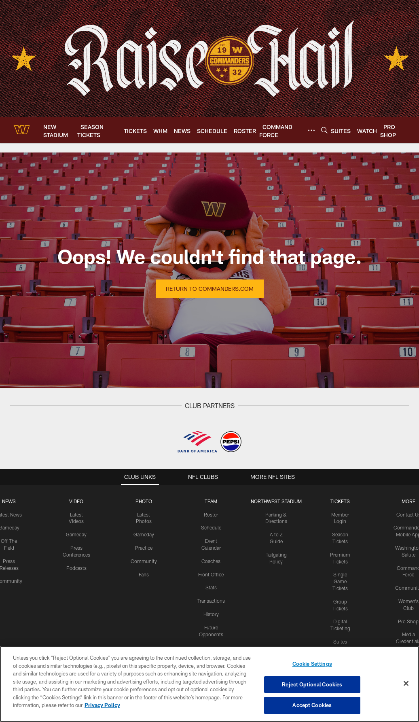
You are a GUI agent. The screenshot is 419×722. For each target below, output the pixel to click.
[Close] (406, 683)
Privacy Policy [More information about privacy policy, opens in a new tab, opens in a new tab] (102, 705)
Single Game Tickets (340, 581)
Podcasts (76, 568)
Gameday (76, 534)
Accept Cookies (312, 705)
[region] (209, 684)
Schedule (211, 527)
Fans (144, 574)
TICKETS (340, 501)
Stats (211, 587)
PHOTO (143, 501)
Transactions (211, 600)
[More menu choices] (311, 130)
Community (144, 561)
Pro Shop (408, 621)
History (211, 614)
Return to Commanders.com (210, 288)
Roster (211, 514)
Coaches (210, 561)
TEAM (211, 501)
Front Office (211, 574)
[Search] (324, 130)
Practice (143, 547)
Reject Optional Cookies (312, 684)
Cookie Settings (312, 664)
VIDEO (76, 501)
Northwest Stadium (276, 501)
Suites (340, 641)
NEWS (9, 501)
